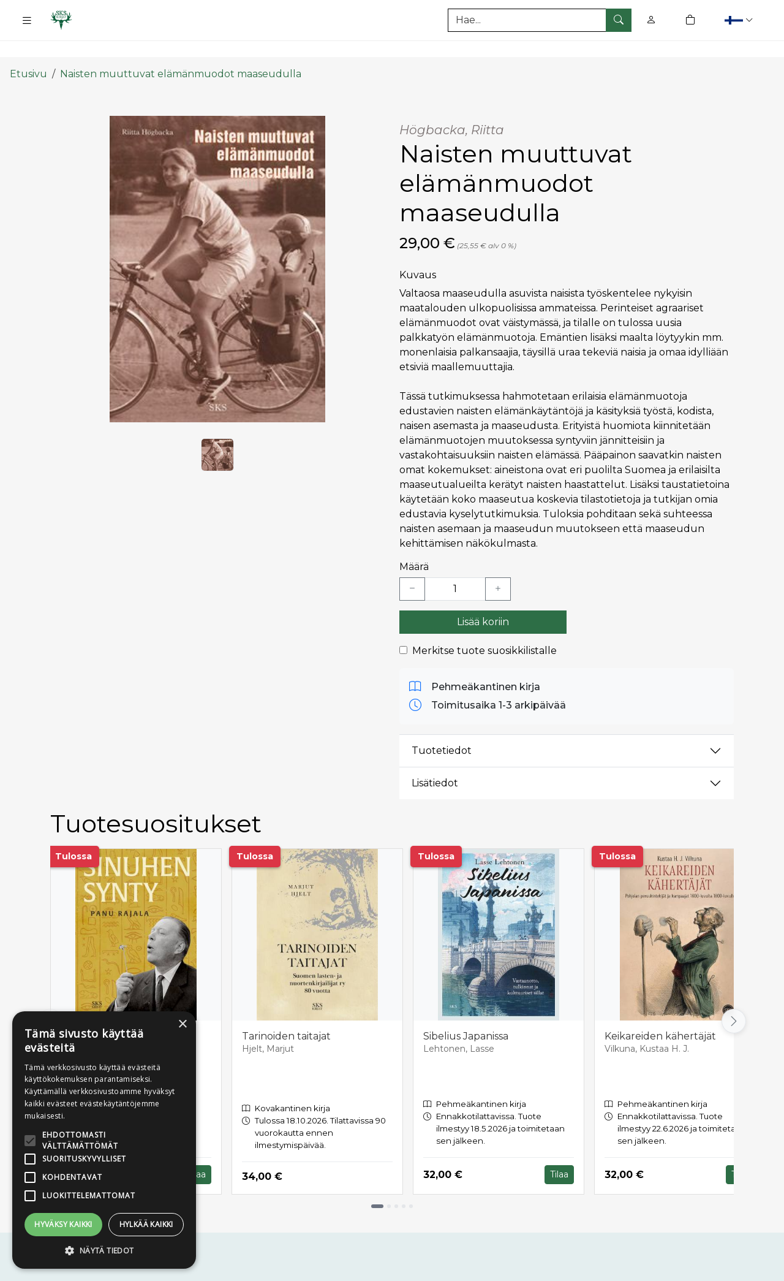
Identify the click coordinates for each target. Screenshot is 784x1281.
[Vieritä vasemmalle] (50, 998)
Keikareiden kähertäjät (660, 1012)
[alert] (104, 1140)
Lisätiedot (435, 760)
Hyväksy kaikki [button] (63, 1224)
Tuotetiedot (442, 727)
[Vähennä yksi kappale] (412, 565)
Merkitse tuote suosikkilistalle (484, 627)
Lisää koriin (483, 598)
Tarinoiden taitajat (286, 1012)
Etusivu (28, 50)
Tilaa (196, 1151)
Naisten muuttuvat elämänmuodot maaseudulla (180, 50)
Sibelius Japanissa (465, 1012)
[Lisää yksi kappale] (498, 565)
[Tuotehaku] (539, 20)
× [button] (182, 1024)
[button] (740, 20)
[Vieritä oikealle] (734, 998)
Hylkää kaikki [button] (146, 1224)
